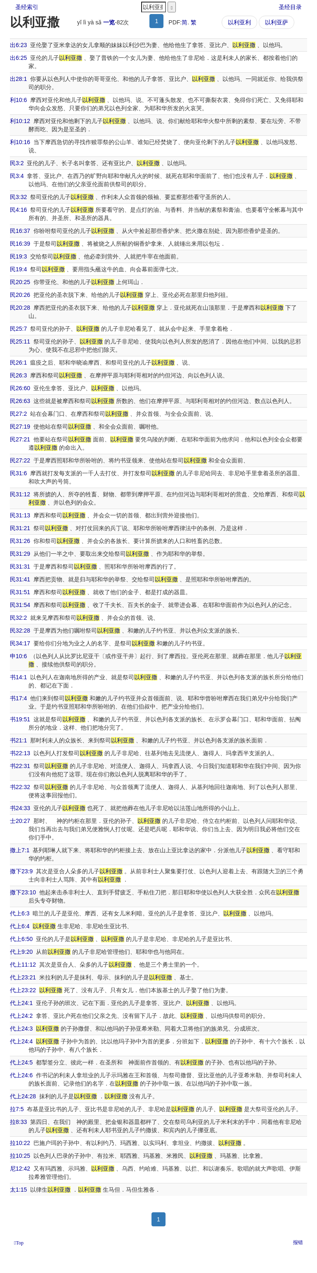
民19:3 (18, 256)
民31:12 (20, 494)
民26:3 (18, 375)
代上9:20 (21, 951)
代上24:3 (21, 1028)
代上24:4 (21, 1041)
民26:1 (18, 362)
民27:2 (18, 413)
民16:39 (20, 243)
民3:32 (18, 197)
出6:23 (18, 45)
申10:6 (18, 656)
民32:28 (20, 630)
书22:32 (20, 787)
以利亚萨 (276, 22)
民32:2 (18, 617)
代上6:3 (19, 913)
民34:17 (20, 643)
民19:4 (18, 269)
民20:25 (20, 282)
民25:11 (20, 341)
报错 (298, 1242)
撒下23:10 (23, 892)
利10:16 (20, 142)
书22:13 (20, 753)
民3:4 (17, 176)
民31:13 (20, 515)
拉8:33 (18, 1122)
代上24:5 (21, 1062)
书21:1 (18, 740)
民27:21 (20, 439)
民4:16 (18, 209)
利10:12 (20, 121)
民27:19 (20, 426)
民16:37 (20, 231)
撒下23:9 (21, 871)
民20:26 (20, 295)
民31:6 (18, 473)
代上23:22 (23, 990)
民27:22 (20, 460)
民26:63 (20, 401)
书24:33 (20, 808)
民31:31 (20, 566)
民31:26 (20, 541)
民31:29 (20, 553)
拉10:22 (20, 1143)
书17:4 (18, 698)
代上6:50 (21, 939)
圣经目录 (290, 7)
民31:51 (20, 592)
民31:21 (20, 528)
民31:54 (20, 605)
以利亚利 (239, 22)
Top (20, 1243)
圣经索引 (26, 7)
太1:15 (18, 1189)
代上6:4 (19, 926)
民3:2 (17, 163)
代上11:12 (23, 964)
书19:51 (20, 719)
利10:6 (18, 100)
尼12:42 (20, 1168)
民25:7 (18, 328)
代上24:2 (21, 1015)
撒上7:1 (19, 850)
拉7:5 (17, 1109)
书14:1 (18, 677)
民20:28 (20, 307)
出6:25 (18, 58)
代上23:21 (23, 977)
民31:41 (20, 579)
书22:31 (20, 766)
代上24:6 (21, 1075)
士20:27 (20, 821)
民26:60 (20, 388)
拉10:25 (20, 1155)
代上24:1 (21, 1003)
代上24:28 (23, 1096)
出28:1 (18, 79)
